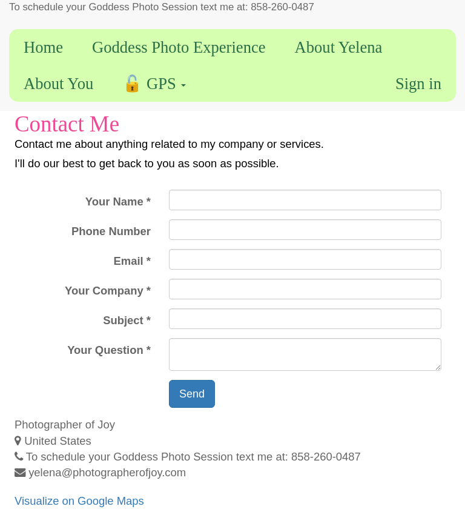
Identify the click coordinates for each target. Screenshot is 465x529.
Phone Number (111, 231)
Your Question (105, 350)
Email (128, 261)
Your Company (104, 290)
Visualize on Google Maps (79, 500)
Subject (123, 320)
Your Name (114, 201)
